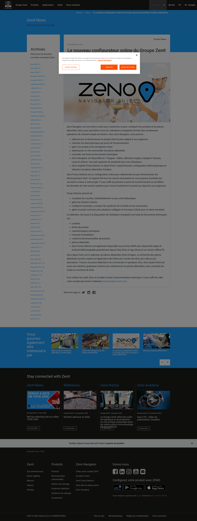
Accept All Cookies (128, 67)
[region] (99, 63)
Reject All (109, 67)
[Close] (136, 55)
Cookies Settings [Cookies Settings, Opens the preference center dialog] (71, 67)
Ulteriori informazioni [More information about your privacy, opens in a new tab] (105, 60)
